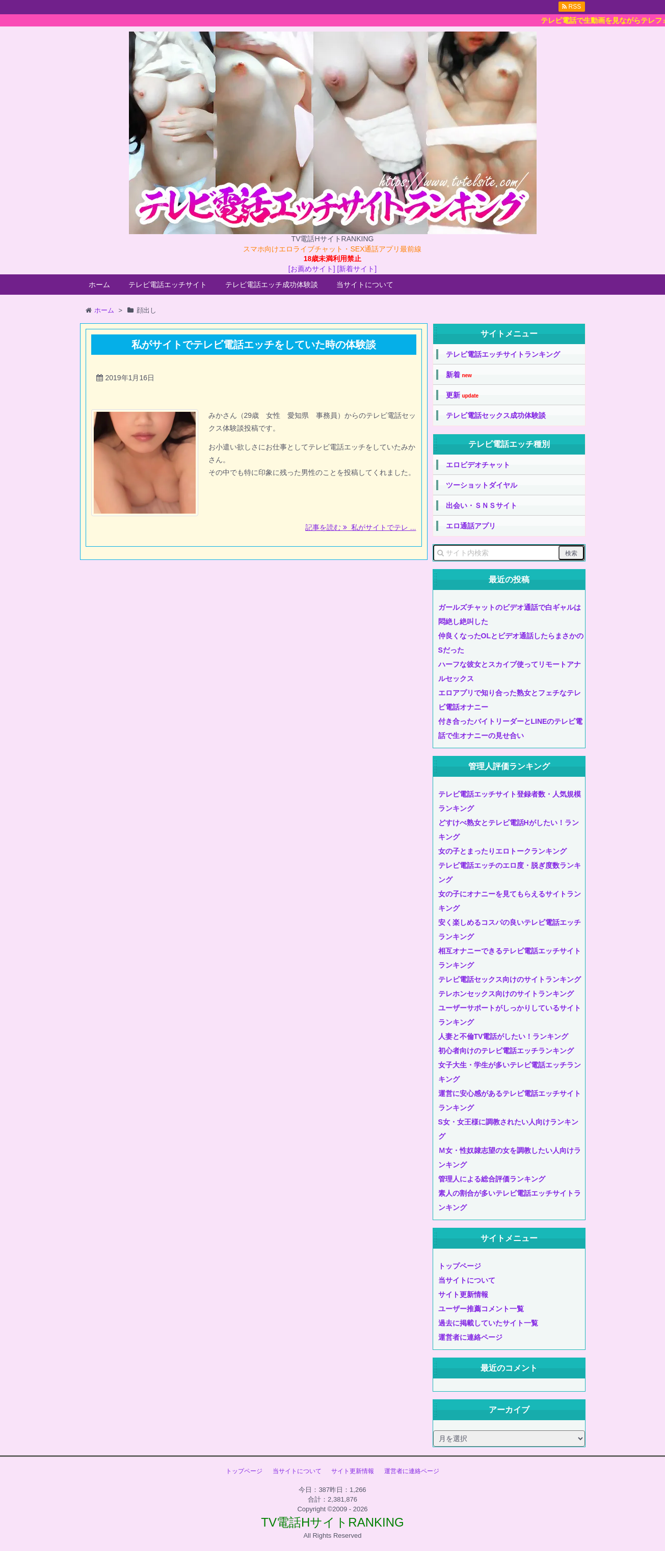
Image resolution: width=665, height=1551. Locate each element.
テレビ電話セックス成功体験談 (496, 415)
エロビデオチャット (478, 464)
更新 (462, 395)
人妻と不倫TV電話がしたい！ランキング (503, 1036)
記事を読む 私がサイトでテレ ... (360, 527)
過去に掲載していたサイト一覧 (488, 1323)
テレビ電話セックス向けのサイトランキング (509, 979)
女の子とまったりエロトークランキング (502, 851)
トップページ (459, 1266)
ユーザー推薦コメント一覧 (481, 1309)
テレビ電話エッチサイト (167, 284)
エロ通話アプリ (471, 525)
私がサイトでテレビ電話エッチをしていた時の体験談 (253, 344)
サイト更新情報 (463, 1294)
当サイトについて (364, 284)
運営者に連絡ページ (470, 1337)
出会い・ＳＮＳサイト (481, 505)
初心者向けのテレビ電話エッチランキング (506, 1051)
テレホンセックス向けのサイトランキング (506, 994)
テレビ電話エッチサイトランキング (503, 354)
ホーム (99, 284)
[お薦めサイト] (311, 269)
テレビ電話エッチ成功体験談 (271, 284)
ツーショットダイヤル (481, 485)
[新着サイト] (357, 269)
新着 (459, 375)
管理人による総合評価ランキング (491, 1179)
